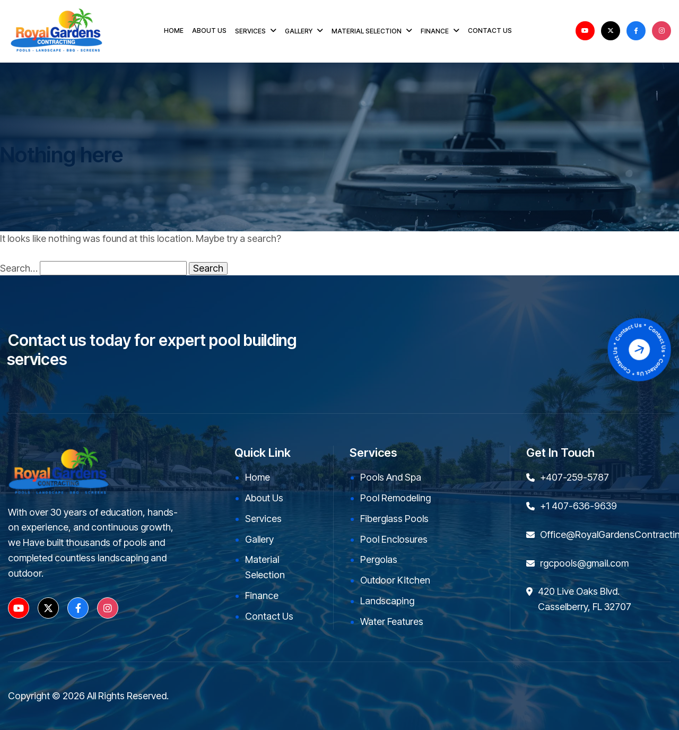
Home (257, 477)
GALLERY (298, 31)
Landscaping (387, 600)
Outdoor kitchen (395, 580)
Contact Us (269, 616)
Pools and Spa (390, 477)
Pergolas (378, 559)
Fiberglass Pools (394, 518)
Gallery (259, 539)
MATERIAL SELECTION (367, 31)
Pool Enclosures (394, 539)
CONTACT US (490, 30)
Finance (261, 595)
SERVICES (250, 31)
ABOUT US (209, 30)
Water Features (391, 621)
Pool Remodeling (395, 497)
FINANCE (435, 31)
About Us (264, 497)
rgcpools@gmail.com (584, 563)
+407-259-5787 (574, 477)
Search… (19, 268)
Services (263, 518)
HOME (174, 30)
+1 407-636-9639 (578, 505)
